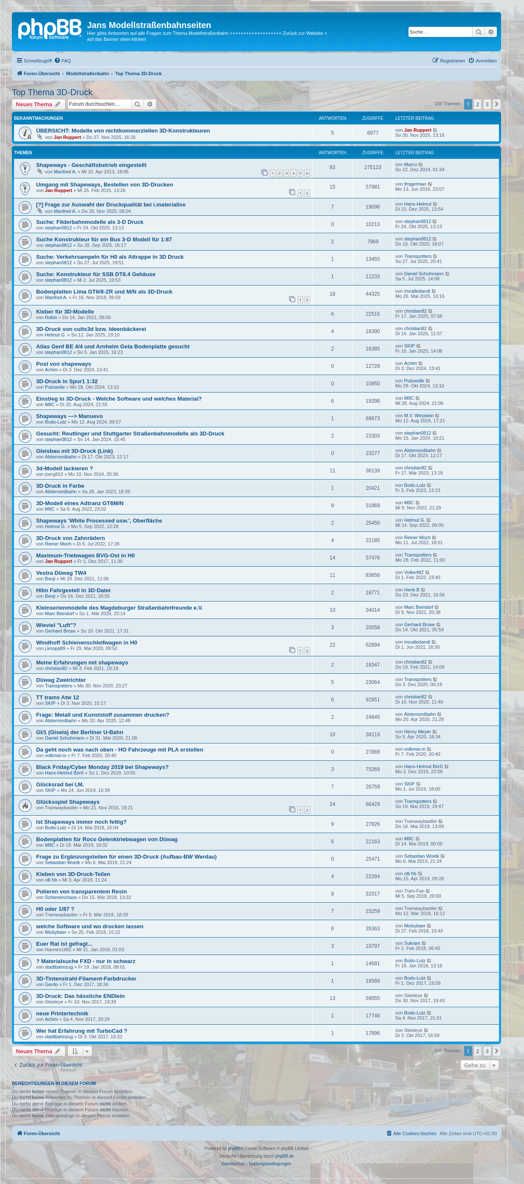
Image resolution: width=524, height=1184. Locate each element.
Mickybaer (55, 932)
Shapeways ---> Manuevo (69, 416)
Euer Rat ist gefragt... (64, 944)
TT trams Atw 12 (57, 697)
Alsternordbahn (61, 456)
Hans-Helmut (417, 203)
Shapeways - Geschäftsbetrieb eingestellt (91, 165)
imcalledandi (417, 291)
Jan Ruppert (67, 137)
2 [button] (477, 104)
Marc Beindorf (59, 613)
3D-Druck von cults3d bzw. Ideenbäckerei (91, 329)
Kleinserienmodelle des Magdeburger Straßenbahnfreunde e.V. (119, 608)
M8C (50, 404)
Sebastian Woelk (62, 862)
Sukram (412, 943)
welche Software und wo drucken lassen (90, 926)
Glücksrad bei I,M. (60, 784)
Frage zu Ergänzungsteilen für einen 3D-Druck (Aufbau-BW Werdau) (126, 856)
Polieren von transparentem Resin (81, 891)
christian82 (415, 311)
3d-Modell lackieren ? (64, 468)
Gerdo (51, 984)
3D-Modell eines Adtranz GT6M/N (80, 503)
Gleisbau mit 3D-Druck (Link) (74, 451)
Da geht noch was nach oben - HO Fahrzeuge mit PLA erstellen (119, 749)
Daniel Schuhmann (424, 273)
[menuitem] (62, 61)
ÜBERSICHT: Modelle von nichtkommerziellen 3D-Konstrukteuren (123, 130)
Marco (410, 164)
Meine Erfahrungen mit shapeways (82, 662)
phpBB (234, 1148)
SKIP (409, 345)
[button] (497, 104)
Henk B (412, 589)
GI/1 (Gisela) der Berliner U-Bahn (79, 732)
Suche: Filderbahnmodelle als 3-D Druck (90, 222)
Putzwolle (55, 387)
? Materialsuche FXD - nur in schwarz (85, 961)
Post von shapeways (63, 364)
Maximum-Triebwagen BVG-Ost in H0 (85, 555)
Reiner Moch (58, 543)
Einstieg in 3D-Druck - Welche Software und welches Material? (119, 399)
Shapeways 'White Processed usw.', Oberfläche (99, 520)
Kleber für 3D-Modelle (65, 311)
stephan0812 (58, 227)
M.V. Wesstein (419, 415)
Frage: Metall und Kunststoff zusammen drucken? (102, 715)
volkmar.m (55, 755)
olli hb (51, 879)
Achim (51, 369)
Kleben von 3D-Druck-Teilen (73, 874)
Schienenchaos (61, 897)
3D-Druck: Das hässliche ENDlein (80, 996)
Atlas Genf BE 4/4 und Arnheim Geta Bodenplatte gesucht (113, 346)
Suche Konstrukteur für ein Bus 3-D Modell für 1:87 (104, 239)
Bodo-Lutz (55, 421)
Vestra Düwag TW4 (61, 573)
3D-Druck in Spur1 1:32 (67, 381)
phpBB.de (284, 1156)
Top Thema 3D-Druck (52, 92)
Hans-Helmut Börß (64, 772)
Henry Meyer (417, 731)
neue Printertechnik (62, 1013)
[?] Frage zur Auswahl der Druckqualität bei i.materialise (111, 204)
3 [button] (487, 104)
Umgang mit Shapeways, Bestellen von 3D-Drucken (104, 184)
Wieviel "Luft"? (56, 625)
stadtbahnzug (59, 966)
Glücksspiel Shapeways (68, 802)
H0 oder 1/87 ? (55, 909)
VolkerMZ (414, 572)
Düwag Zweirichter (61, 680)
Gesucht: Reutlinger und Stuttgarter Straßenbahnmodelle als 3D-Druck (130, 433)
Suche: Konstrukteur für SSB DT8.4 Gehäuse (95, 274)
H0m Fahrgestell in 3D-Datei (73, 590)
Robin (51, 317)
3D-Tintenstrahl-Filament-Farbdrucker (86, 978)
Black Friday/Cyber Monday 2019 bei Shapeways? (102, 767)
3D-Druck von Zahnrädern (70, 538)
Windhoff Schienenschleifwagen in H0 (86, 642)
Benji (50, 578)
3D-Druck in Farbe (60, 486)
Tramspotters (417, 256)
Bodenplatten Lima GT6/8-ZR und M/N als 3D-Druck (104, 291)
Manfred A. (65, 171)
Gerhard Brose (60, 630)
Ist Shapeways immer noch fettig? (81, 822)
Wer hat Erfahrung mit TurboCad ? (81, 1031)
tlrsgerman (415, 184)
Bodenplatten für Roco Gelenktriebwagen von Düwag (106, 839)
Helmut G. (55, 334)
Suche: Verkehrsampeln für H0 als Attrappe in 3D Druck (110, 257)
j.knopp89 (55, 648)
